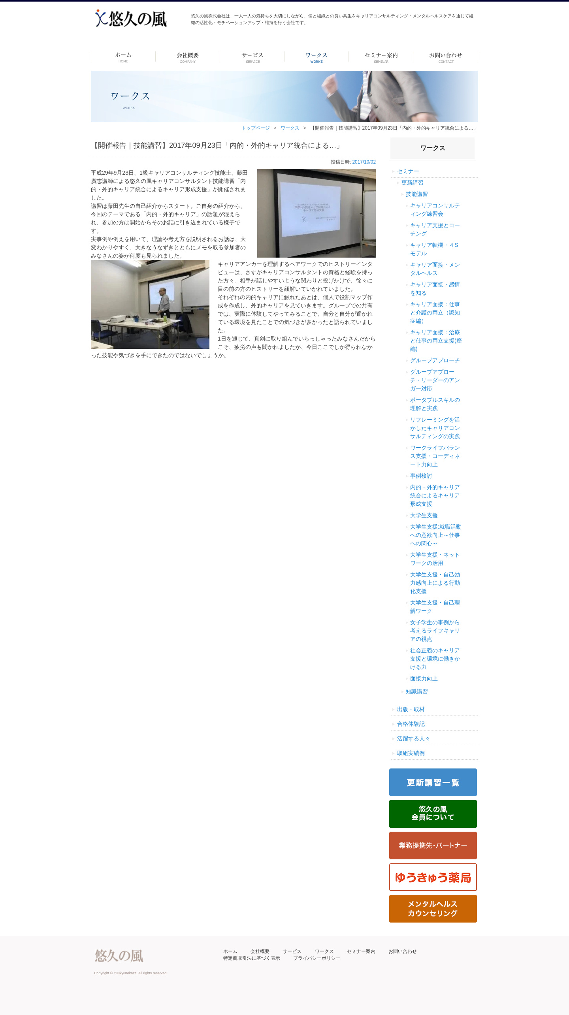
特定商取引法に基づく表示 (251, 958)
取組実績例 (411, 753)
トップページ (255, 128)
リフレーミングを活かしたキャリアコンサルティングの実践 (435, 427)
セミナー (408, 171)
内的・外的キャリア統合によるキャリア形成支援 (435, 495)
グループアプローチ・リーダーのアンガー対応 (435, 380)
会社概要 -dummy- (188, 56)
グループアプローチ (435, 360)
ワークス (316, 56)
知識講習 (417, 691)
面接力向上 (424, 678)
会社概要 (260, 951)
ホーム (123, 56)
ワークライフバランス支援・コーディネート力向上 (435, 455)
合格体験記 (411, 724)
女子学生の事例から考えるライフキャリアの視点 (435, 630)
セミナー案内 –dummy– (381, 56)
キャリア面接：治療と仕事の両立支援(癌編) (436, 340)
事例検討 (421, 476)
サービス (292, 951)
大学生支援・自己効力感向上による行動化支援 (435, 582)
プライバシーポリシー (317, 958)
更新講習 (412, 182)
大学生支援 (424, 515)
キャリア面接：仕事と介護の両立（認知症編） (435, 312)
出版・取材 (411, 709)
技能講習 (417, 194)
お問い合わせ (402, 951)
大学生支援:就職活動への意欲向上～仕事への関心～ (436, 535)
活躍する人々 (413, 738)
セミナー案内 (361, 951)
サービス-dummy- (252, 56)
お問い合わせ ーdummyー (445, 56)
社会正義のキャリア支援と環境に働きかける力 (435, 658)
